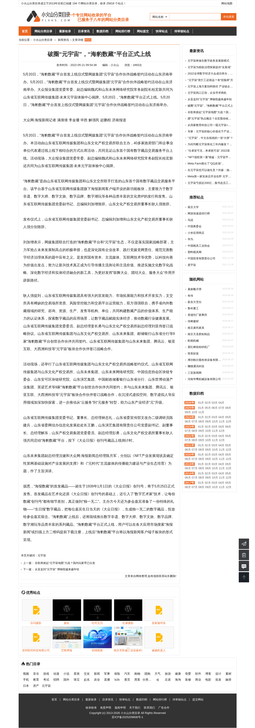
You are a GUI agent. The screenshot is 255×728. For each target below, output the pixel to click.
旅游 (168, 673)
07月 (221, 407)
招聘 (56, 679)
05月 (208, 407)
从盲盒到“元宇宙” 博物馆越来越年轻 (57, 569)
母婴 (188, 673)
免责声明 (105, 707)
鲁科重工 (193, 308)
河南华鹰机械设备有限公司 (204, 379)
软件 (198, 673)
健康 (178, 673)
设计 (218, 673)
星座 (77, 673)
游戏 (46, 673)
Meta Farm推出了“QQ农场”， (206, 163)
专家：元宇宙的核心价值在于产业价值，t (213, 131)
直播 (107, 679)
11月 (201, 412)
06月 (215, 407)
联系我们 (149, 707)
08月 (228, 407)
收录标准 (91, 707)
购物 (137, 673)
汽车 (127, 673)
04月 (221, 402)
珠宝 (77, 679)
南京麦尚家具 (196, 327)
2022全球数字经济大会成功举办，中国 (212, 73)
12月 (228, 421)
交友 (87, 673)
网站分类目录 (46, 31)
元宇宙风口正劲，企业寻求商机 (207, 92)
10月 (195, 412)
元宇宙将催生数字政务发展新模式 (208, 60)
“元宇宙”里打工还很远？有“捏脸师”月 (210, 80)
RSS (88, 39)
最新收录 (70, 31)
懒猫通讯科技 (196, 366)
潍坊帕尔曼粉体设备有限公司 (206, 359)
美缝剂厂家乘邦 (197, 314)
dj (157, 679)
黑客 (137, 679)
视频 (26, 673)
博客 (208, 673)
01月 (201, 402)
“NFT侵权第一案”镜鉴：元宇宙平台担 (211, 157)
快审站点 (177, 31)
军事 (107, 673)
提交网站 (197, 699)
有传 (190, 295)
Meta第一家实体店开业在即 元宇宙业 (211, 176)
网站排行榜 (134, 31)
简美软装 (193, 353)
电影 (208, 679)
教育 (36, 679)
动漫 (56, 673)
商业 (198, 679)
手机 (26, 679)
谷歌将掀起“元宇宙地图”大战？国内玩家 (212, 112)
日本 (26, 686)
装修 (188, 679)
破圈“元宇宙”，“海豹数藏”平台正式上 (210, 105)
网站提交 (156, 31)
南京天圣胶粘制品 (199, 334)
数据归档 (112, 31)
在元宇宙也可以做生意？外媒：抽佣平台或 (214, 170)
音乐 (36, 673)
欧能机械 (193, 340)
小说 (66, 673)
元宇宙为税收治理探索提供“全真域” (209, 67)
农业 (97, 679)
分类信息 (147, 679)
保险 (117, 673)
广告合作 (163, 707)
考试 (46, 679)
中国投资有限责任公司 (201, 258)
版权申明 (120, 707)
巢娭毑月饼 (195, 289)
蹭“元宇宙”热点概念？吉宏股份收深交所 (212, 118)
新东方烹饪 (195, 302)
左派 (168, 679)
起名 (87, 679)
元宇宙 (42, 555)
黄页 (127, 679)
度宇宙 (192, 265)
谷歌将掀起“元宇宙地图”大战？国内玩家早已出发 (65, 563)
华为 (190, 239)
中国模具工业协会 (199, 245)
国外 (66, 679)
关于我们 (134, 707)
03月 (215, 402)
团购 (147, 673)
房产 (36, 686)
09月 (188, 412)
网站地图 (226, 3)
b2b (117, 679)
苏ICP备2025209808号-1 (127, 717)
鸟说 (190, 220)
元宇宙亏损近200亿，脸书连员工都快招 (212, 182)
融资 (228, 679)
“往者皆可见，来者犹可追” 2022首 (209, 150)
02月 (208, 402)
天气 (157, 673)
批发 (218, 679)
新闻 (97, 673)
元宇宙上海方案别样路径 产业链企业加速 (213, 86)
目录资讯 (91, 31)
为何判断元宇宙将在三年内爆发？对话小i (213, 144)
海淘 (178, 679)
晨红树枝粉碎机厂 (199, 347)
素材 (228, 673)
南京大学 (193, 207)
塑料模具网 (195, 252)
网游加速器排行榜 (199, 213)
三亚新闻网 (195, 372)
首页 (26, 31)
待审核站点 (199, 31)
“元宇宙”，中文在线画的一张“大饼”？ (210, 137)
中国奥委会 (195, 226)
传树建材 (193, 321)
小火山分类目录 (43, 39)
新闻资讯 (63, 39)
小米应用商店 (196, 232)
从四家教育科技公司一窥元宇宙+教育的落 (213, 125)
